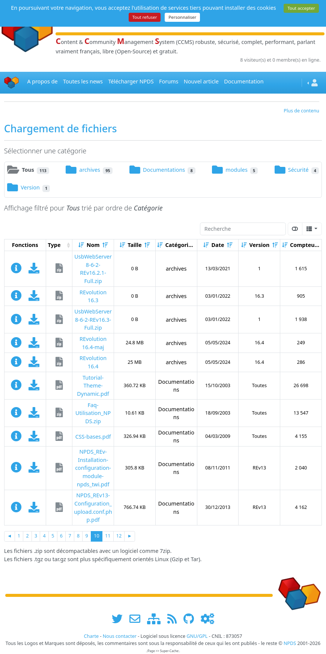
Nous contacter (120, 636)
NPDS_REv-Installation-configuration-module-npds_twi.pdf (93, 467)
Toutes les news (83, 81)
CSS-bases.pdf (93, 436)
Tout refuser (144, 17)
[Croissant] (81, 244)
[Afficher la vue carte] (295, 229)
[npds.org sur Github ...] (191, 618)
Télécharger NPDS (130, 81)
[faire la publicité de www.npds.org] (137, 618)
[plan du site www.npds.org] (156, 618)
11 (107, 536)
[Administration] (207, 618)
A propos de (42, 81)
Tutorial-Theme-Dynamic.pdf (93, 385)
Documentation (243, 81)
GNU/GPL (196, 636)
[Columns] (312, 229)
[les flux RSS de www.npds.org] (174, 618)
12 (119, 536)
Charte (91, 636)
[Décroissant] (105, 244)
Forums (168, 81)
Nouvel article (201, 81)
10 (96, 536)
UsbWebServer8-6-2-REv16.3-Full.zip (93, 319)
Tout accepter (301, 8)
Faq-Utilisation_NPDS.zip (93, 413)
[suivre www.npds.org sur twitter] (120, 618)
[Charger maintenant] (34, 270)
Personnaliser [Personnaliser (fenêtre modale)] (182, 17)
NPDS (290, 643)
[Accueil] (11, 83)
